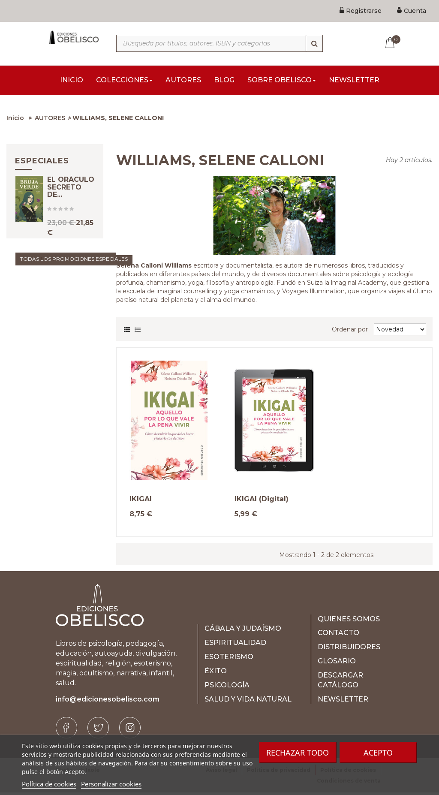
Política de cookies (49, 784)
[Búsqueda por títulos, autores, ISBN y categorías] (219, 43)
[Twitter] (98, 730)
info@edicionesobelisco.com (107, 702)
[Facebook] (66, 730)
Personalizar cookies (111, 784)
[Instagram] (130, 730)
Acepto (378, 752)
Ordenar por (350, 332)
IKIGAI (140, 502)
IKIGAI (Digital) (262, 502)
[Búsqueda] (314, 43)
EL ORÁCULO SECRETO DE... (70, 197)
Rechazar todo (297, 752)
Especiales (42, 163)
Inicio (15, 120)
